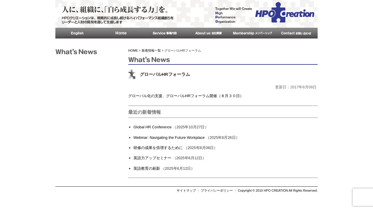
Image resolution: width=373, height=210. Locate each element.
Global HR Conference (152, 127)
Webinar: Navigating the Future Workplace (169, 137)
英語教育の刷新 (146, 168)
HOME (133, 50)
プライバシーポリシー (217, 190)
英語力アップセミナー (152, 158)
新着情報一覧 (151, 50)
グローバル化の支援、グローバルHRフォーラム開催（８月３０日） (186, 96)
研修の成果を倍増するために (158, 148)
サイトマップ (186, 190)
